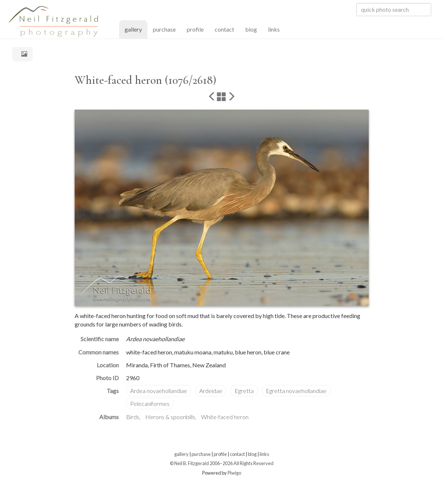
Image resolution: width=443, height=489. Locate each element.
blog (251, 29)
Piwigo (234, 473)
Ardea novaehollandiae (158, 390)
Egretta (244, 390)
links (274, 29)
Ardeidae (210, 390)
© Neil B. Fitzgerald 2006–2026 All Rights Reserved (222, 463)
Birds (132, 416)
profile (195, 29)
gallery (136, 29)
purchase (164, 29)
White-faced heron (225, 416)
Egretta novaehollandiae (296, 390)
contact (224, 29)
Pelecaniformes (149, 403)
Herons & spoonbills (170, 416)
